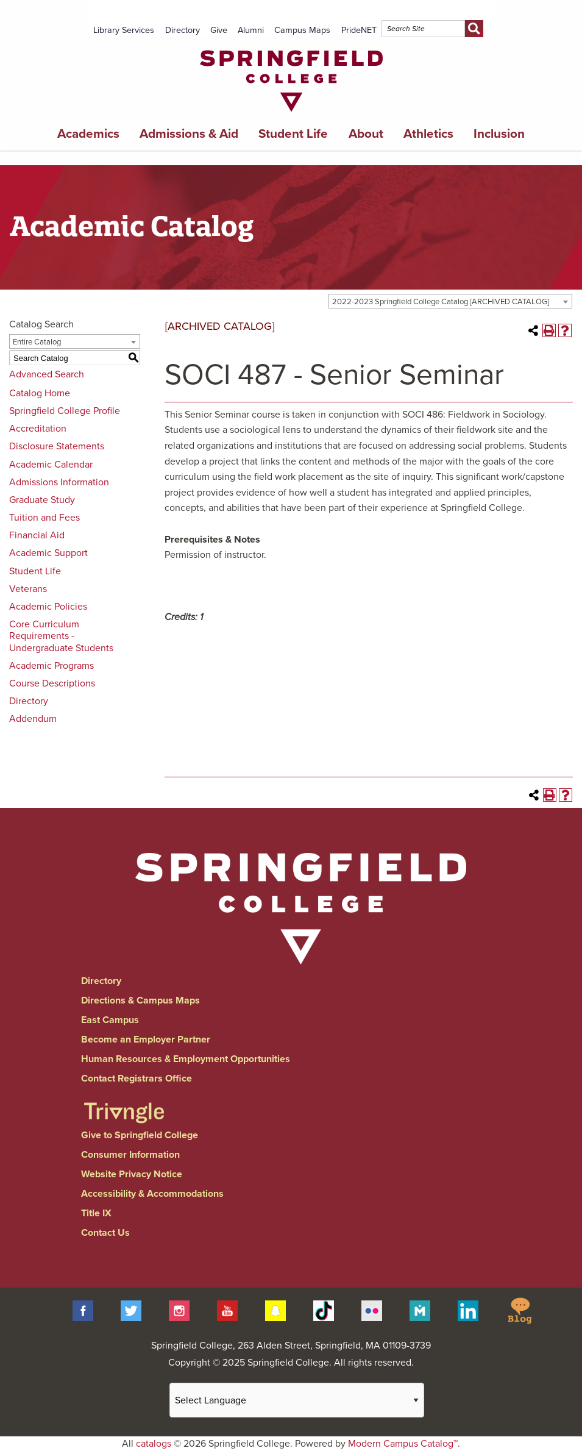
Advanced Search (46, 374)
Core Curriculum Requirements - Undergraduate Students (61, 636)
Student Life (293, 133)
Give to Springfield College (139, 1135)
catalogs (153, 1444)
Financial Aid (37, 535)
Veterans (28, 589)
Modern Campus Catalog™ (403, 1444)
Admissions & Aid (189, 133)
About (366, 133)
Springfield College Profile (64, 411)
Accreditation (37, 428)
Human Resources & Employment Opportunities (185, 1059)
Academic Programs (51, 666)
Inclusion (499, 133)
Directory (182, 30)
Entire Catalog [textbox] (37, 342)
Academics (88, 133)
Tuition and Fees (44, 518)
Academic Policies (48, 607)
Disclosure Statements (56, 446)
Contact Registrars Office (136, 1078)
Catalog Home (39, 393)
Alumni (251, 30)
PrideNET (359, 30)
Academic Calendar (51, 464)
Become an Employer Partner (145, 1039)
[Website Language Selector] (296, 1400)
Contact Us (105, 1233)
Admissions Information (59, 482)
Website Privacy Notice (131, 1174)
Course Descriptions (52, 683)
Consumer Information (130, 1155)
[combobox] (450, 301)
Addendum (33, 719)
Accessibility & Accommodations (152, 1194)
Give (218, 30)
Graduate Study (42, 500)
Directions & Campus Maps (140, 1000)
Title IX (96, 1213)
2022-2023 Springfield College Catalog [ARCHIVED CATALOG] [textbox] (440, 302)
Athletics (428, 133)
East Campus (110, 1020)
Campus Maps (302, 30)
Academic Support (48, 553)
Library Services (123, 30)
